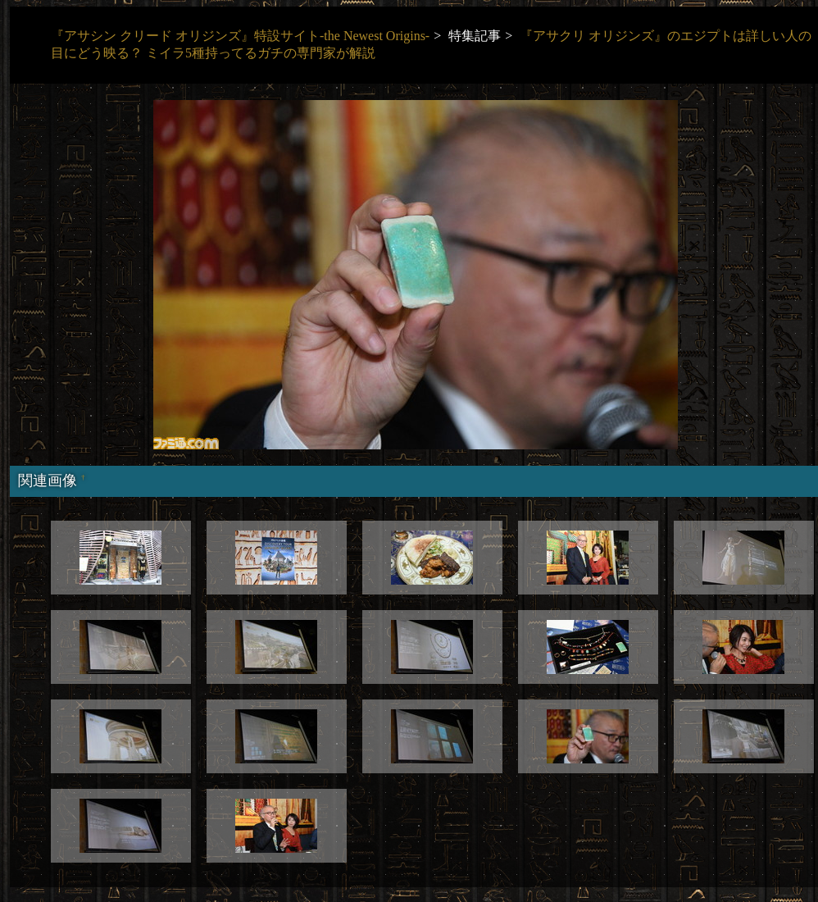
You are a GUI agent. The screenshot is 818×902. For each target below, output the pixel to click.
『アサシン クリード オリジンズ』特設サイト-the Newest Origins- (240, 36)
